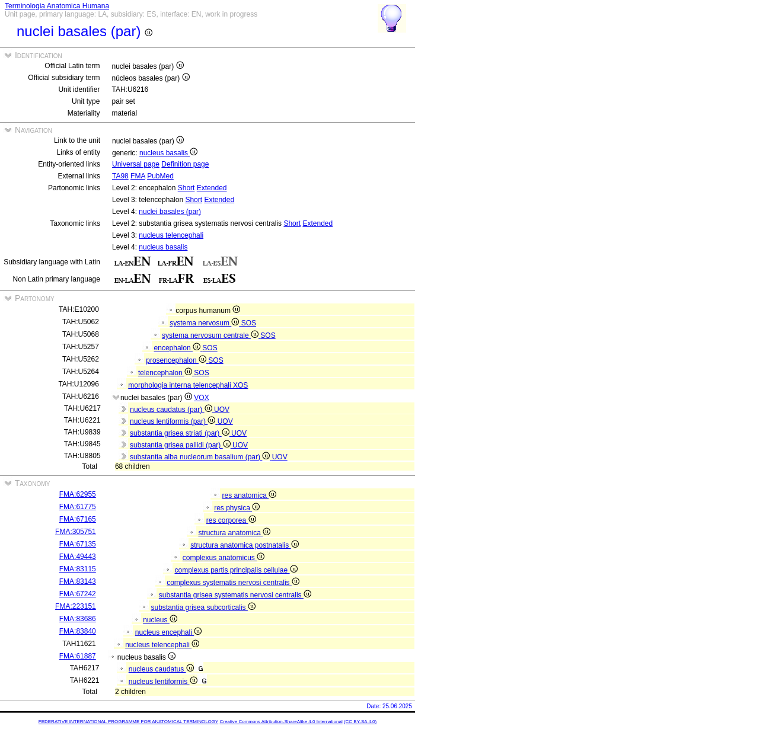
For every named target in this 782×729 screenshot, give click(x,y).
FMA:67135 (77, 544)
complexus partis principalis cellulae (235, 570)
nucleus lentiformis (163, 681)
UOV (221, 409)
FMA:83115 (77, 569)
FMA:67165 (77, 519)
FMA (137, 176)
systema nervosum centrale (211, 335)
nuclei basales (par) (170, 211)
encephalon (178, 348)
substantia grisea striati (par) (180, 433)
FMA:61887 (77, 656)
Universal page (135, 164)
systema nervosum (205, 323)
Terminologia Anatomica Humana (57, 6)
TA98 (120, 176)
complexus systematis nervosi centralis (233, 582)
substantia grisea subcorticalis (203, 607)
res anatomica (249, 495)
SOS (248, 323)
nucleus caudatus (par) (172, 409)
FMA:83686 (77, 619)
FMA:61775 (77, 507)
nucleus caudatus (161, 669)
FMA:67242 (77, 594)
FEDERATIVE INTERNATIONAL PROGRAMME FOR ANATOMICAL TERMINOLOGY (128, 721)
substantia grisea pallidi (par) (181, 445)
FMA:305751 (75, 531)
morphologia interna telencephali (180, 385)
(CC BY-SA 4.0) (360, 721)
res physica (237, 508)
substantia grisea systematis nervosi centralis (235, 595)
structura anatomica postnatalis (244, 545)
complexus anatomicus (223, 558)
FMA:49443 (77, 556)
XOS (240, 385)
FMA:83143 (77, 581)
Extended (212, 188)
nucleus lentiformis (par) (174, 421)
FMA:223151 (75, 606)
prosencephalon (177, 360)
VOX (201, 398)
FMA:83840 (77, 631)
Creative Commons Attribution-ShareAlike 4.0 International (280, 721)
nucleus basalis (168, 153)
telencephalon (166, 373)
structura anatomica (234, 533)
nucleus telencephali (171, 235)
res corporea (231, 520)
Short (186, 188)
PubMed (160, 176)
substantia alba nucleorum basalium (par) (201, 457)
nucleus (160, 620)
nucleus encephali (168, 632)
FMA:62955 (77, 494)
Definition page (185, 164)
